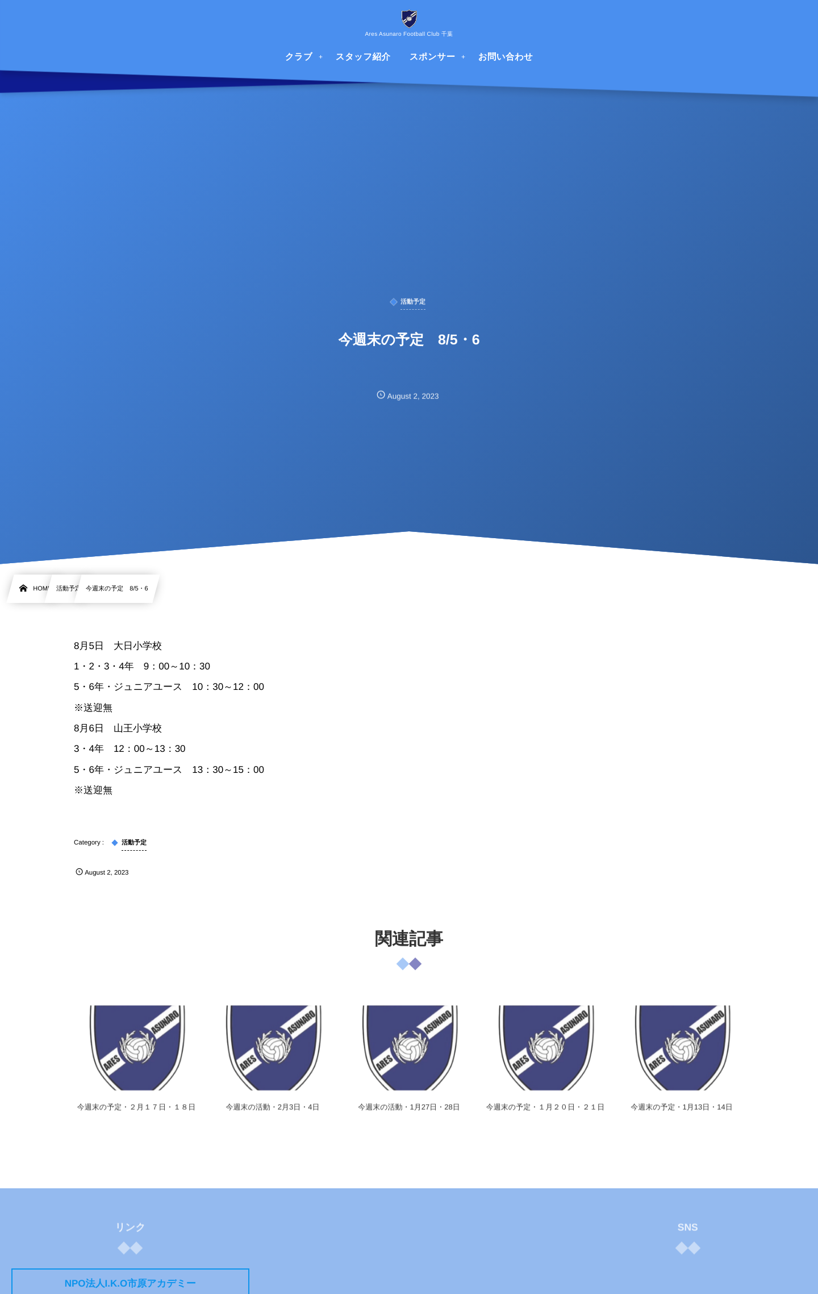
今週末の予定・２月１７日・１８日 (136, 1113)
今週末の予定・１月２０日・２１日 (545, 1113)
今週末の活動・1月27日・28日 (409, 1113)
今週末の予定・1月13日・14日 (681, 1113)
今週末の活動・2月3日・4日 (273, 1113)
